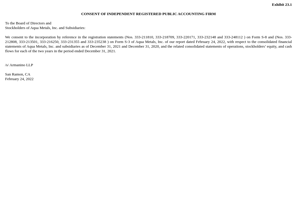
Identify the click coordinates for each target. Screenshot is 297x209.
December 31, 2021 (100, 51)
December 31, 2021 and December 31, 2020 (124, 46)
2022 (221, 41)
